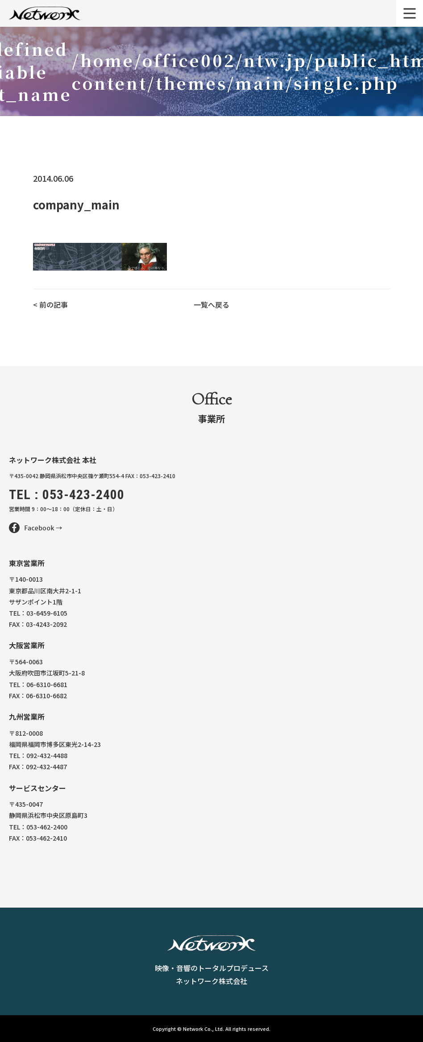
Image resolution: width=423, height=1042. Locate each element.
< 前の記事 (50, 304)
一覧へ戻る (211, 304)
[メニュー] (409, 13)
